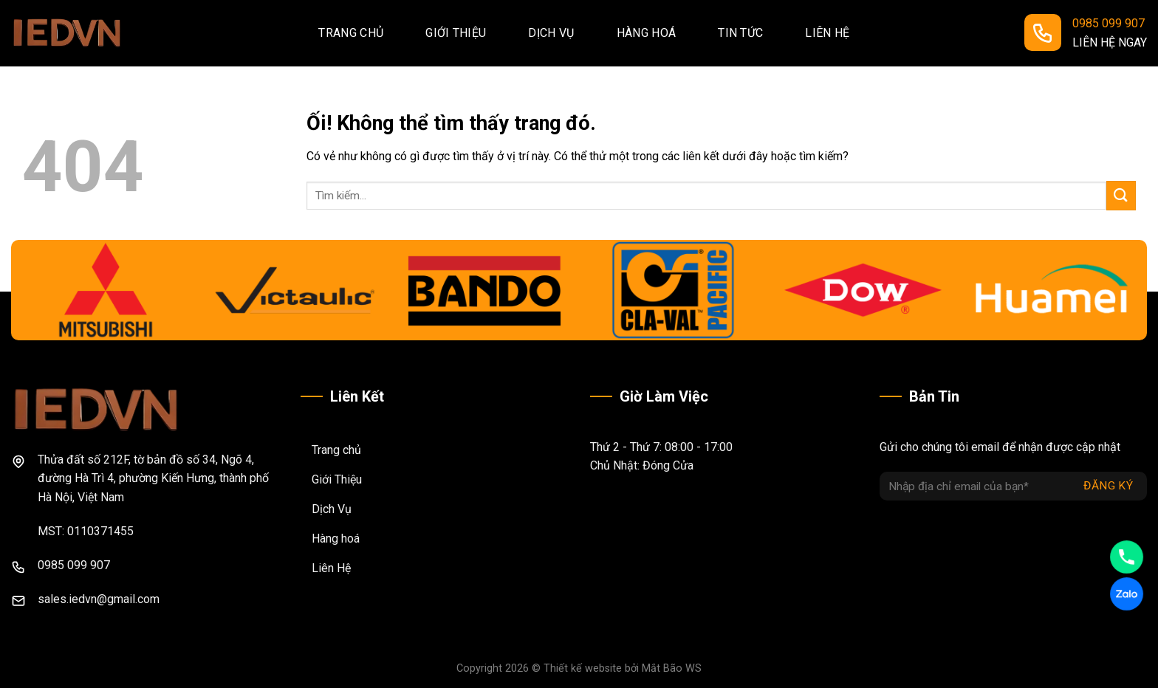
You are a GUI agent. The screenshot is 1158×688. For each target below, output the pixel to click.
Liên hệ (827, 33)
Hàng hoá (646, 33)
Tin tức (740, 33)
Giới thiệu (455, 33)
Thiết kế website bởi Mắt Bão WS (623, 668)
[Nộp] (1121, 195)
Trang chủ (350, 33)
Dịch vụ (551, 33)
